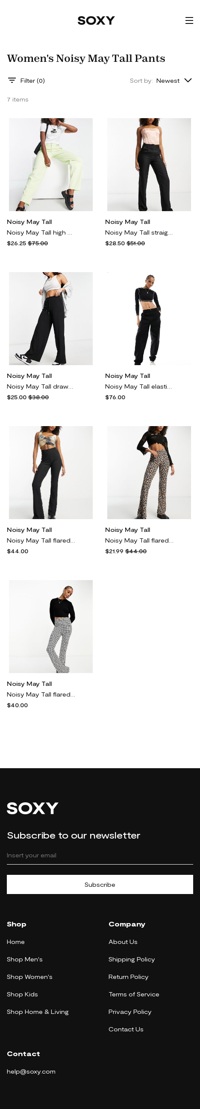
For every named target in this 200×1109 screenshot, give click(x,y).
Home (16, 941)
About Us (123, 941)
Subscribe (100, 884)
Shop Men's (25, 959)
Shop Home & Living (38, 1011)
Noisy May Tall (29, 221)
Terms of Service (134, 994)
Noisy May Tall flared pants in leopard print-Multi (139, 540)
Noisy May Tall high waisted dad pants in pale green (41, 232)
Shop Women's (30, 976)
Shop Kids (22, 994)
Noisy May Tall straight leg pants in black (139, 232)
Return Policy (129, 976)
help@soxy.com (31, 1071)
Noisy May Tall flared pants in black (41, 540)
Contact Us (126, 1029)
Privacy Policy (130, 1011)
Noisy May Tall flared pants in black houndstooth (41, 694)
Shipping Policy (132, 959)
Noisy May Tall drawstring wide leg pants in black (41, 386)
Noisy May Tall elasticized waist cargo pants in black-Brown (139, 386)
